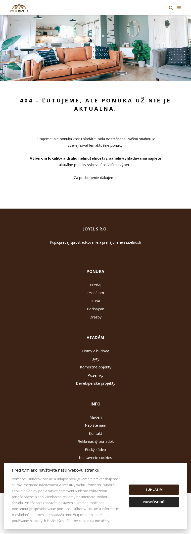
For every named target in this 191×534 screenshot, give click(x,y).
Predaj (95, 284)
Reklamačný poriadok (96, 441)
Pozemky (95, 375)
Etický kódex (95, 449)
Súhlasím (154, 489)
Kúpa (95, 300)
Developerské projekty (95, 383)
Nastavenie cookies (95, 457)
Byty (95, 358)
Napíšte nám (95, 425)
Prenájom (95, 292)
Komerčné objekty (95, 366)
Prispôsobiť (154, 502)
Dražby (96, 316)
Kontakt (95, 433)
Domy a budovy (95, 350)
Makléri (96, 417)
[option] (95, 48)
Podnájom (95, 308)
